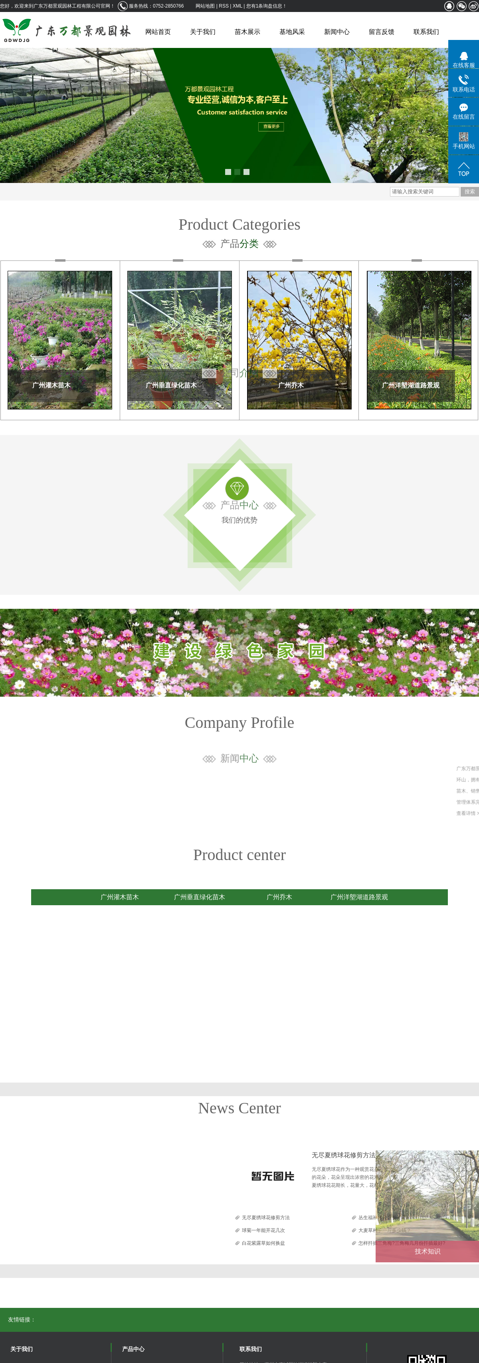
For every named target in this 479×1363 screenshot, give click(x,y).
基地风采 (292, 31)
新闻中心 (337, 31)
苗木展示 (247, 31)
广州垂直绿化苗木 (171, 385)
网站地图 (206, 6)
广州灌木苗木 (51, 385)
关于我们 (203, 31)
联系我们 (426, 31)
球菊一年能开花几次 (263, 1230)
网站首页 (158, 31)
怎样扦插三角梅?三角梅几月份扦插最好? (401, 1243)
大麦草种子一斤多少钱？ (384, 1230)
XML (237, 6)
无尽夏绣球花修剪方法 (344, 1155)
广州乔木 (291, 385)
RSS (224, 6)
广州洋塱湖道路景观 (410, 385)
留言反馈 (381, 31)
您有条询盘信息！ (266, 6)
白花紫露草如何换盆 (263, 1243)
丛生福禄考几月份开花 (382, 1217)
